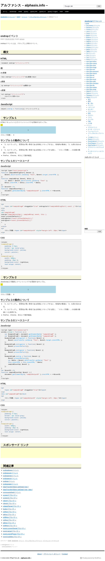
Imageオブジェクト (92, 39)
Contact (65, 554)
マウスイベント (92, 127)
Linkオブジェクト (91, 31)
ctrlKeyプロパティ (9, 512)
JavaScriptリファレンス (8, 17)
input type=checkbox (92, 83)
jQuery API (33, 11)
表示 (89, 99)
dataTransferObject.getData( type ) (16, 487)
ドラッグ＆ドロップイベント (38, 17)
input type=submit (91, 63)
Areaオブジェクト (91, 33)
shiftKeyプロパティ (10, 517)
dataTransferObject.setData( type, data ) (18, 490)
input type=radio (91, 81)
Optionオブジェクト (92, 93)
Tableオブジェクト (91, 51)
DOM (20, 11)
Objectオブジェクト (92, 41)
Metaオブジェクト (91, 49)
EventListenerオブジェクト (96, 141)
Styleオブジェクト (91, 97)
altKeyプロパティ (9, 514)
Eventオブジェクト (93, 139)
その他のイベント (93, 137)
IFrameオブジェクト (92, 47)
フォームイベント (93, 131)
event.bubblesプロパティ (12, 537)
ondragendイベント (10, 478)
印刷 (89, 121)
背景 (89, 113)
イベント (24, 17)
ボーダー (90, 109)
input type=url (90, 77)
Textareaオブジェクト (92, 95)
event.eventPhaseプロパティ (14, 534)
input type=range (91, 89)
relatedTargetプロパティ (12, 506)
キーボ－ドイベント (94, 129)
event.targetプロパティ (11, 531)
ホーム (5, 11)
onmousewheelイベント (12, 492)
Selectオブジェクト (92, 91)
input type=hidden (91, 87)
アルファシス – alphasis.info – (24, 5)
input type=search (91, 73)
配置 (89, 101)
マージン (90, 105)
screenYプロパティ (10, 495)
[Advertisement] (41, 25)
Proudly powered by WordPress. (91, 558)
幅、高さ (90, 103)
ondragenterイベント (11, 476)
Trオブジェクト (90, 53)
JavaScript (13, 11)
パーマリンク (55, 540)
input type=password (92, 71)
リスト (90, 117)
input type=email (91, 79)
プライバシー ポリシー (51, 554)
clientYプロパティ (9, 501)
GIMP (67, 11)
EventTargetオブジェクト (95, 143)
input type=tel (90, 75)
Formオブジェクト (91, 59)
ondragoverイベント (10, 473)
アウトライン (92, 111)
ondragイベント (9, 481)
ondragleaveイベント (11, 470)
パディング (91, 107)
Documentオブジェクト (93, 25)
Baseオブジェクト (91, 35)
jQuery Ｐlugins (53, 11)
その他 (90, 123)
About (39, 554)
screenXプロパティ (10, 498)
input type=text (90, 69)
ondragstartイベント (10, 484)
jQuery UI (42, 11)
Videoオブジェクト (92, 45)
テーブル (90, 119)
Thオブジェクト (91, 55)
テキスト (90, 115)
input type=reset (91, 65)
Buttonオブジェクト (92, 37)
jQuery (26, 11)
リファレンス (47, 540)
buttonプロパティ (9, 509)
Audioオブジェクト (92, 43)
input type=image (91, 67)
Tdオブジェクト (91, 57)
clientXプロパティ (9, 503)
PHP (61, 11)
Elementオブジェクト (92, 27)
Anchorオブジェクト (92, 29)
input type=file (90, 85)
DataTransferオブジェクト (96, 145)
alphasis (21, 39)
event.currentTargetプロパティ (14, 528)
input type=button (91, 61)
